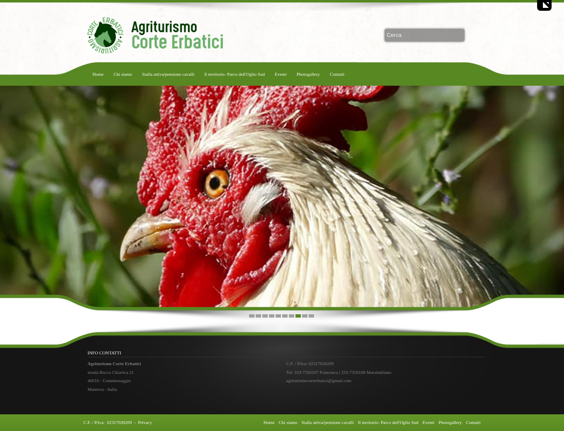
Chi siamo (122, 74)
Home (98, 74)
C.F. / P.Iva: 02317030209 (108, 422)
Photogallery (308, 74)
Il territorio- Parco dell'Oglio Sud (234, 74)
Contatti (337, 74)
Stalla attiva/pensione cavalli (168, 74)
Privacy (145, 422)
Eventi (281, 74)
